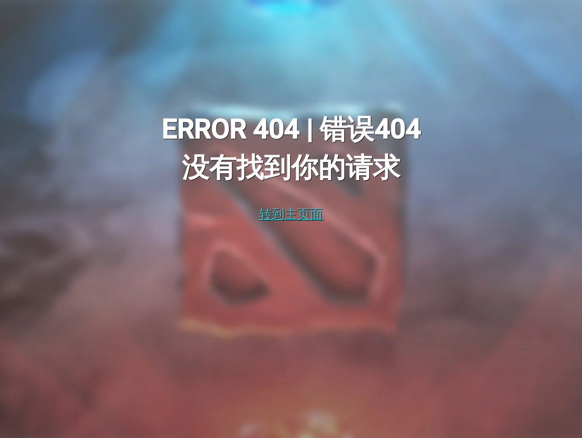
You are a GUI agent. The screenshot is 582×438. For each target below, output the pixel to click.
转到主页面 (291, 214)
